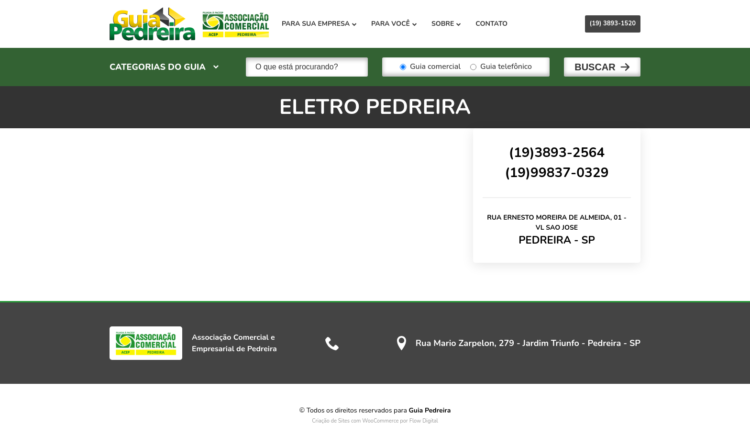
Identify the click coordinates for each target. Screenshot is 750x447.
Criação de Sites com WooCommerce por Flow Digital (375, 421)
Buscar (595, 67)
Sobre (446, 23)
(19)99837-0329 (556, 173)
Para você (394, 23)
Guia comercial (430, 67)
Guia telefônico (501, 67)
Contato (491, 23)
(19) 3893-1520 (613, 23)
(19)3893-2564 (557, 153)
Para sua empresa (319, 23)
